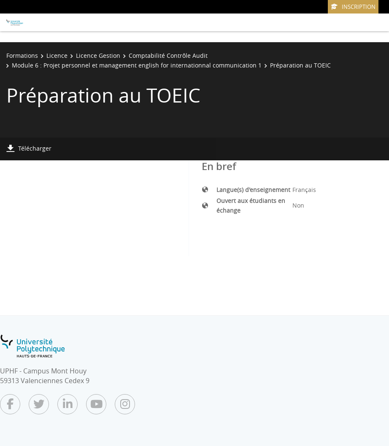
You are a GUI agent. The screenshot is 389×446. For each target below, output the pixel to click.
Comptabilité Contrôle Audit (168, 55)
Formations (22, 55)
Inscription (353, 7)
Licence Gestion (98, 55)
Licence (57, 55)
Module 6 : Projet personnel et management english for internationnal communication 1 (137, 65)
